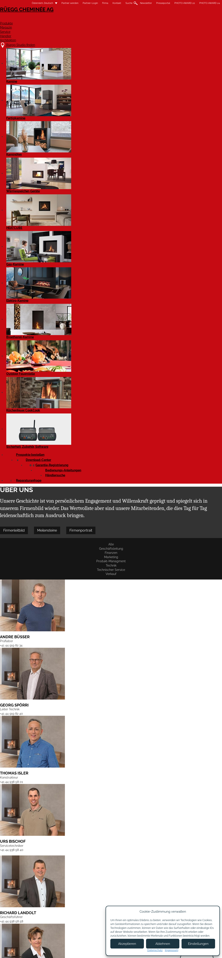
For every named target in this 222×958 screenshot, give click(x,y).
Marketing (78, 105)
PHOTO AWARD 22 (175, 3)
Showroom (73, 926)
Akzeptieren (127, 944)
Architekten (200, 19)
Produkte (96, 19)
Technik (129, 105)
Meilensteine (56, 90)
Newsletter (137, 3)
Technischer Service (154, 105)
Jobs (69, 917)
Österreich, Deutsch (30, 3)
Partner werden (60, 3)
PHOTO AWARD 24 (200, 3)
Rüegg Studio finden (32, 909)
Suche (119, 3)
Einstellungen (198, 944)
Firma (96, 3)
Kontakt (107, 3)
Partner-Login (80, 3)
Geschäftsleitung (34, 105)
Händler (171, 19)
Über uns (72, 913)
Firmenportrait (90, 90)
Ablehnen (162, 944)
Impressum (92, 951)
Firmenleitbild (23, 90)
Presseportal (154, 3)
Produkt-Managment (104, 105)
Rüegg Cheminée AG (31, 16)
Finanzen (58, 105)
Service (147, 19)
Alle (14, 105)
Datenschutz (155, 950)
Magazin (123, 19)
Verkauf (178, 105)
